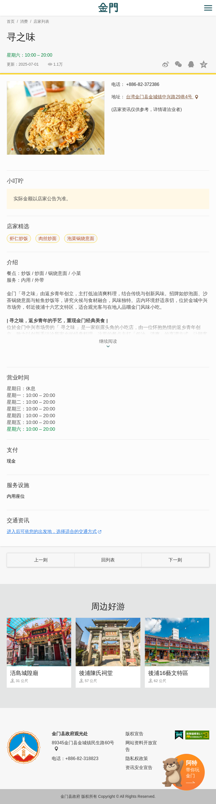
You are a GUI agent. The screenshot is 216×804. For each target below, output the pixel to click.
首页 (11, 21)
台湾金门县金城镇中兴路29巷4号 (159, 96)
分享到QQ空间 (203, 64)
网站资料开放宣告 (141, 746)
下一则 (175, 560)
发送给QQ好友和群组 (191, 64)
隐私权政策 (136, 758)
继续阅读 (108, 341)
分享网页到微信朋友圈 (178, 64)
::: (2, 3)
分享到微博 (165, 64)
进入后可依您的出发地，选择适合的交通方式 (52, 531)
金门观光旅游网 (108, 8)
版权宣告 (134, 733)
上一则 (41, 560)
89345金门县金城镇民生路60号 (83, 745)
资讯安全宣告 (138, 767)
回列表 (108, 560)
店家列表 (41, 21)
